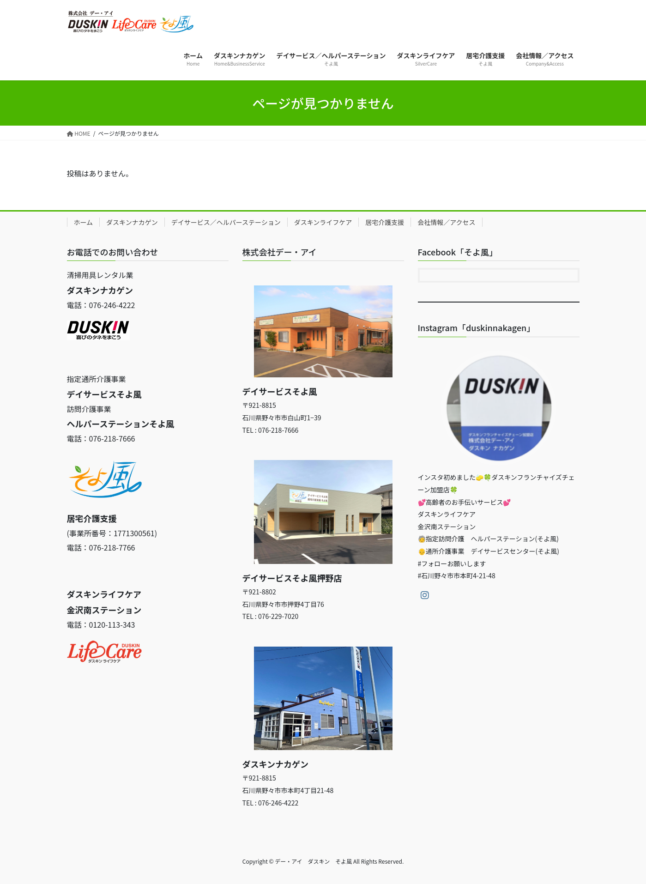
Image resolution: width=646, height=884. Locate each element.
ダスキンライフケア (323, 222)
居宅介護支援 (384, 222)
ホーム (83, 222)
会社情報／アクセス (446, 222)
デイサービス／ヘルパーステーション (226, 222)
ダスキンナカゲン (132, 222)
